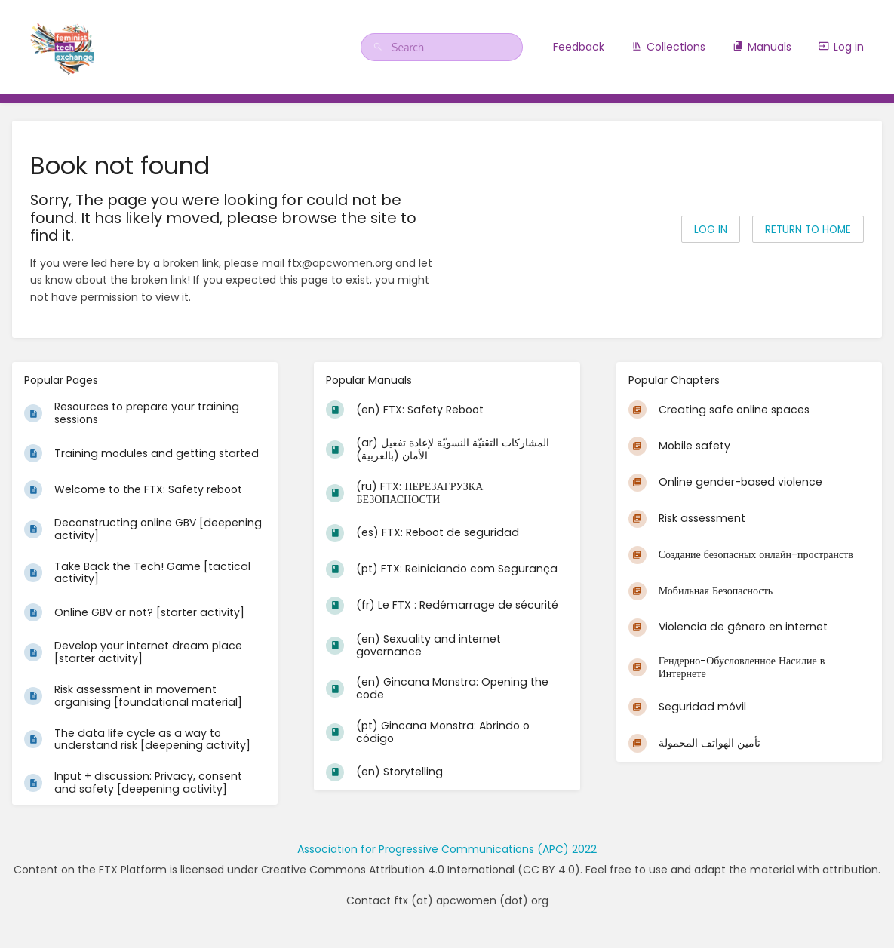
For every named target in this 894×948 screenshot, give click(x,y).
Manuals (762, 46)
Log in (841, 46)
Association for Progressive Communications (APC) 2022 (447, 849)
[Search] (380, 47)
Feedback (578, 46)
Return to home (808, 229)
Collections (668, 46)
